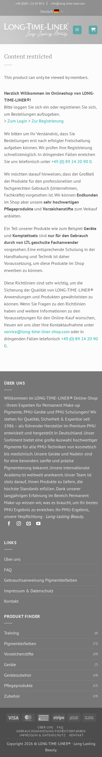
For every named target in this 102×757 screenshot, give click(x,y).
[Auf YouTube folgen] (38, 524)
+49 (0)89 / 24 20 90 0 (30, 3)
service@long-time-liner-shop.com (37, 331)
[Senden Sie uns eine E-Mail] (28, 524)
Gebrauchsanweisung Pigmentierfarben (40, 580)
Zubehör (12, 696)
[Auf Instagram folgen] (18, 524)
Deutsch (52, 11)
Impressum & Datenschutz (28, 590)
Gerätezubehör (17, 675)
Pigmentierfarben (20, 643)
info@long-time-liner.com (68, 3)
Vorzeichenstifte (18, 654)
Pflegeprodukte (18, 685)
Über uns (12, 559)
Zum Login (17, 121)
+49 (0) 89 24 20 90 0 (71, 161)
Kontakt (11, 601)
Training (11, 633)
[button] (77, 30)
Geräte (10, 664)
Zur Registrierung (48, 121)
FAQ (8, 569)
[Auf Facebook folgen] (9, 524)
